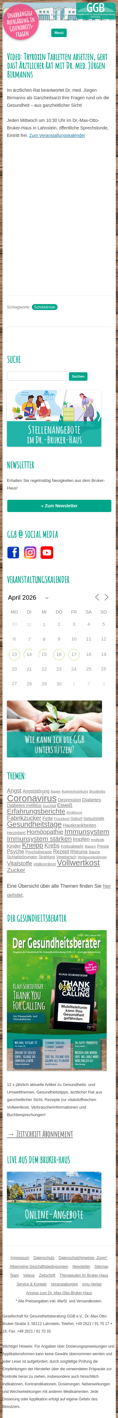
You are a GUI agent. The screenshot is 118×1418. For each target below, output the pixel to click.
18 (89, 654)
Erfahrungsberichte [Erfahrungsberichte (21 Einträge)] (36, 811)
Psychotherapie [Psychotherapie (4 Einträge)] (38, 852)
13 (14, 654)
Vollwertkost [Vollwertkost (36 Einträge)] (78, 862)
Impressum (19, 1258)
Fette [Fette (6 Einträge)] (47, 818)
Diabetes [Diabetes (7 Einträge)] (91, 799)
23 (59, 669)
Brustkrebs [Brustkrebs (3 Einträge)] (97, 791)
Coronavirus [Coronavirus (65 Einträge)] (32, 798)
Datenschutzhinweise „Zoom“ (83, 1258)
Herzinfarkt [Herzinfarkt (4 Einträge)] (16, 833)
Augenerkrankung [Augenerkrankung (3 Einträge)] (75, 791)
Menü (59, 33)
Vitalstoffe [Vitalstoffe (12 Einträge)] (19, 863)
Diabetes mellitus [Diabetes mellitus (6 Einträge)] (24, 805)
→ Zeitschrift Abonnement (40, 1134)
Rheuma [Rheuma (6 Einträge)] (78, 851)
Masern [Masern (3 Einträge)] (90, 846)
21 (29, 669)
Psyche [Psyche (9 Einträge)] (15, 851)
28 (29, 683)
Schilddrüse (44, 307)
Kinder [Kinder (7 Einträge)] (14, 845)
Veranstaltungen (64, 1284)
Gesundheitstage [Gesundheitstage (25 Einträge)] (34, 824)
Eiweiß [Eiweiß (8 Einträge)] (64, 805)
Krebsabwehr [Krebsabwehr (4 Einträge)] (72, 846)
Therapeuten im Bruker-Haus (83, 1275)
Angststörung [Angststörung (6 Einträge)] (36, 791)
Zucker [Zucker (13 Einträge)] (16, 870)
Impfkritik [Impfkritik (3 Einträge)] (97, 840)
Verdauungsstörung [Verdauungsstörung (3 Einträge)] (91, 857)
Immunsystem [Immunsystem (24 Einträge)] (87, 831)
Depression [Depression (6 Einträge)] (69, 799)
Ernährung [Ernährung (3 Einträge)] (74, 812)
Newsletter (81, 1266)
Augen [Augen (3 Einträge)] (55, 791)
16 (59, 654)
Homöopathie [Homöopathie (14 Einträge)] (45, 831)
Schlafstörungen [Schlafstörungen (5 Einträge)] (22, 856)
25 (89, 669)
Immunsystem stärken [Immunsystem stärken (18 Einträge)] (39, 838)
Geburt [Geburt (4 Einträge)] (76, 818)
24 (73, 669)
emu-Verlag (91, 1284)
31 (29, 624)
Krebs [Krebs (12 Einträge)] (51, 845)
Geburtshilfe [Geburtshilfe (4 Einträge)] (94, 818)
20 (14, 669)
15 (44, 654)
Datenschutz (43, 1258)
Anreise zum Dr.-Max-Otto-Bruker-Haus (59, 1293)
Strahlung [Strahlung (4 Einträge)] (47, 857)
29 (44, 683)
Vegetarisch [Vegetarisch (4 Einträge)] (66, 857)
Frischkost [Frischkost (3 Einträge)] (62, 819)
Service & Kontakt (31, 1284)
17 (73, 654)
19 (103, 654)
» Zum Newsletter (59, 505)
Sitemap (101, 1266)
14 (29, 654)
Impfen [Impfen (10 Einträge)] (81, 839)
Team (14, 1275)
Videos (29, 1275)
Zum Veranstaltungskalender (57, 135)
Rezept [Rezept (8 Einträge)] (61, 851)
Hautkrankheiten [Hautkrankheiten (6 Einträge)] (79, 825)
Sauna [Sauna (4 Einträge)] (94, 852)
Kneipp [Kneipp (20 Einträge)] (32, 845)
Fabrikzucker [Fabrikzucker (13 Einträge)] (24, 818)
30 (59, 683)
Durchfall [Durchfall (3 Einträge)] (49, 806)
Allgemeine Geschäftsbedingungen (39, 1266)
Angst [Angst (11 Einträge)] (14, 791)
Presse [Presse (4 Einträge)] (103, 846)
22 (44, 669)
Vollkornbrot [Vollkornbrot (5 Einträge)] (44, 864)
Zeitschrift (47, 1275)
